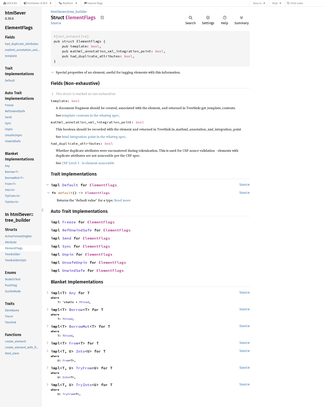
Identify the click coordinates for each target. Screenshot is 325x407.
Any (72, 292)
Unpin (68, 254)
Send (66, 238)
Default (70, 185)
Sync (66, 246)
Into (80, 351)
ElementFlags (103, 185)
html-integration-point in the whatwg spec (93, 136)
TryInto (84, 384)
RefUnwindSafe (77, 230)
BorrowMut (79, 326)
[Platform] (68, 3)
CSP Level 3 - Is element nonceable (88, 163)
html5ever (58, 12)
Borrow (76, 309)
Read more (122, 200)
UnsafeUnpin (74, 262)
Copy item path (102, 17)
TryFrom (84, 368)
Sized (85, 302)
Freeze (69, 222)
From (73, 343)
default (65, 193)
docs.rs (257, 3)
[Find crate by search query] (307, 3)
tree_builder (77, 12)
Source (56, 23)
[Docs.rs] (10, 3)
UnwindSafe (73, 270)
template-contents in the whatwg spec (90, 115)
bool (95, 46)
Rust (275, 3)
